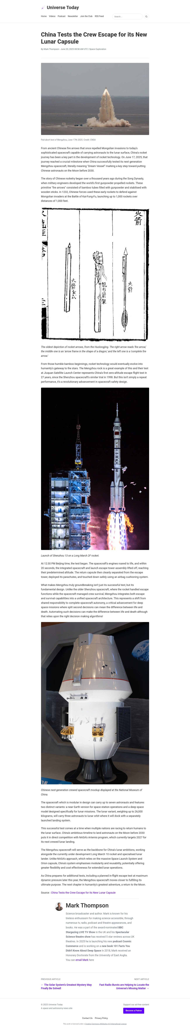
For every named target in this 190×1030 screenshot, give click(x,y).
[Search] (146, 16)
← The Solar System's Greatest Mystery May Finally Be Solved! (66, 986)
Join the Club (86, 16)
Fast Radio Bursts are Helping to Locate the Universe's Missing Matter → (124, 986)
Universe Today (60, 7)
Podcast (61, 16)
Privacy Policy (101, 1018)
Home (44, 16)
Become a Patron (134, 1010)
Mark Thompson (51, 49)
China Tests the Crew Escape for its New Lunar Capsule (83, 892)
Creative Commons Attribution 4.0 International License (105, 1024)
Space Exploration (97, 49)
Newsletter (73, 16)
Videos (52, 16)
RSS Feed (99, 16)
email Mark (82, 959)
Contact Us (87, 1018)
